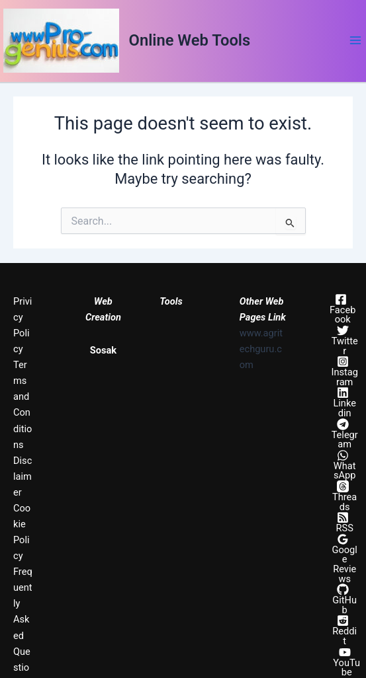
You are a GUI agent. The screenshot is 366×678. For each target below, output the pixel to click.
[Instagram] (342, 371)
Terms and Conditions (22, 404)
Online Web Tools (190, 40)
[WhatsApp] (342, 464)
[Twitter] (342, 340)
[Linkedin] (342, 402)
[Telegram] (342, 433)
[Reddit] (342, 630)
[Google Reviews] (342, 558)
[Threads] (342, 495)
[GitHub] (342, 599)
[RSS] (342, 522)
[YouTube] (344, 661)
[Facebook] (340, 308)
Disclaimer (22, 476)
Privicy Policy (22, 325)
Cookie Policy (21, 532)
